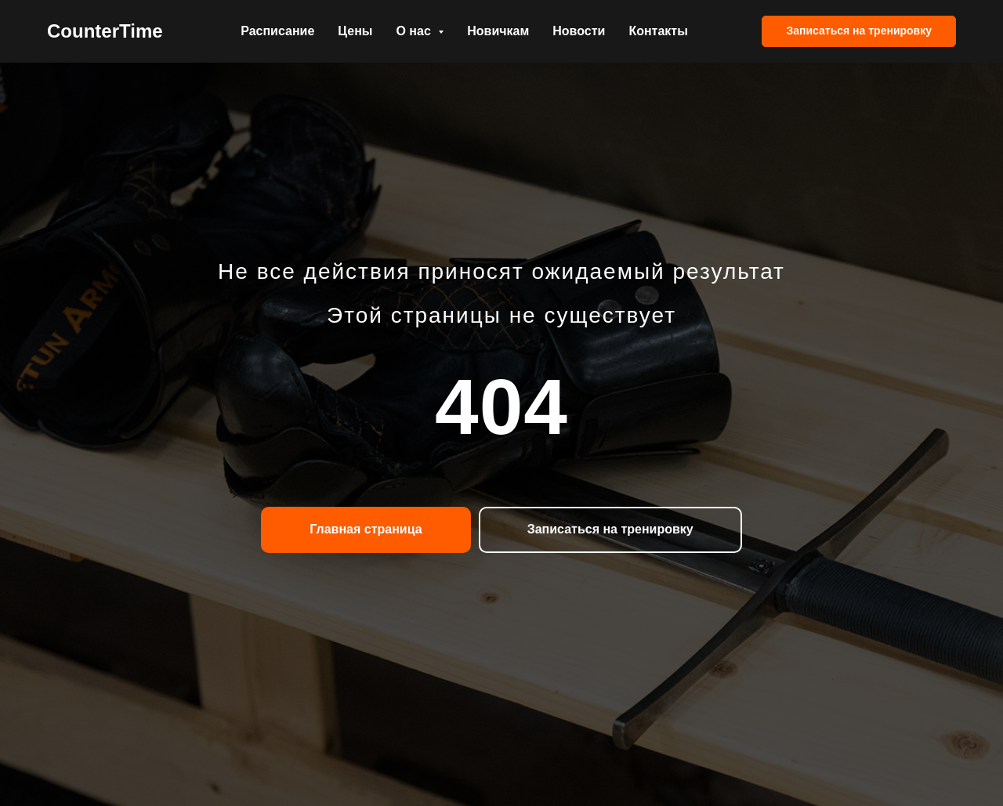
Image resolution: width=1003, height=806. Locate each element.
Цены (355, 31)
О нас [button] (415, 31)
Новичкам (498, 31)
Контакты (657, 31)
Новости (578, 31)
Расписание (277, 31)
